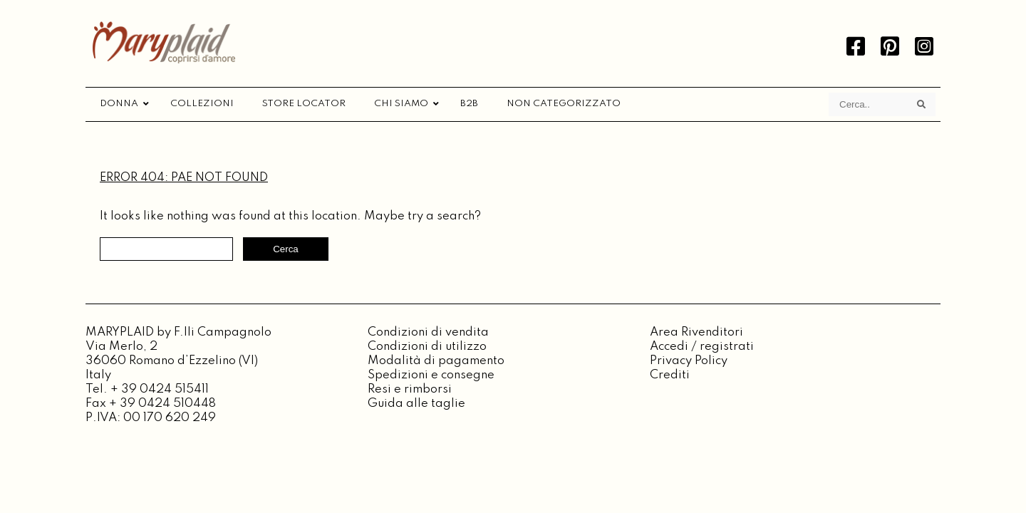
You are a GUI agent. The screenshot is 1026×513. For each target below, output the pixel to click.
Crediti (670, 375)
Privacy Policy (688, 361)
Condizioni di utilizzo (427, 347)
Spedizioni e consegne (431, 375)
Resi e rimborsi (410, 389)
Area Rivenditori (696, 332)
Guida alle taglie (416, 404)
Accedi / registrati (702, 347)
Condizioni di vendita (428, 332)
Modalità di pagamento (436, 361)
